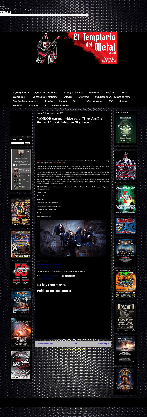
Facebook (17, 105)
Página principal (21, 92)
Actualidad (45, 279)
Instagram (33, 105)
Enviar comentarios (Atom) (77, 349)
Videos (51, 279)
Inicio (75, 344)
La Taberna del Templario (45, 97)
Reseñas (49, 101)
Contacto (123, 101)
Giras (125, 92)
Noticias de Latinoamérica (25, 101)
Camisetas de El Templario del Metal (112, 97)
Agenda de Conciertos (46, 92)
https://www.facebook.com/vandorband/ (48, 264)
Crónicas (68, 97)
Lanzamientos (20, 97)
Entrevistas (94, 92)
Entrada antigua (103, 344)
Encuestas (84, 97)
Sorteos (63, 101)
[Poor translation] (7, 12)
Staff (111, 101)
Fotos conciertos (60, 105)
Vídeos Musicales (93, 101)
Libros (76, 101)
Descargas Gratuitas (73, 92)
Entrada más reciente (45, 344)
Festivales (111, 92)
